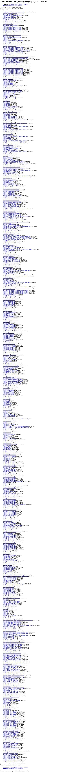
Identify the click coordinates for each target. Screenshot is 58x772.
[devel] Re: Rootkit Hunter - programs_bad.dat (12, 622)
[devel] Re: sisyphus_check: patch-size (10, 719)
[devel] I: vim (5, 156)
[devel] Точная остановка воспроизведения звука (13, 481)
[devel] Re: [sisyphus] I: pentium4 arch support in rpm (13, 671)
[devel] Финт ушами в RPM (8, 634)
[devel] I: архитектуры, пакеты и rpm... (11, 679)
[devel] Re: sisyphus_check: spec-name (10, 731)
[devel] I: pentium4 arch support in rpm (10, 667)
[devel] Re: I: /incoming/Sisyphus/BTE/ (10, 185)
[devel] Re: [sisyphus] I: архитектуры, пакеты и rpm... (14, 750)
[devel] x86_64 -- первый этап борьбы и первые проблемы (15, 119)
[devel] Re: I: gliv (6, 358)
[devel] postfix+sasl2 (7, 517)
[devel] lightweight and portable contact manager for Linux (14, 504)
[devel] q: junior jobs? (7, 356)
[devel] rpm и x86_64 (7, 128)
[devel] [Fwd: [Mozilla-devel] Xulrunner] (11, 330)
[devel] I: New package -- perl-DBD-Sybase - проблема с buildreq (16, 576)
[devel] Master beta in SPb (8, 86)
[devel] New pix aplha (7, 369)
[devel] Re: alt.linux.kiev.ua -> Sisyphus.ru (11, 439)
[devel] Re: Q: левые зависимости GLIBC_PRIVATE (13, 168)
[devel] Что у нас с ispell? (8, 130)
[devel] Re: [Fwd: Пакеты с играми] (10, 13)
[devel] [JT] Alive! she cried (8, 240)
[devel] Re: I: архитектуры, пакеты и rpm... (11, 700)
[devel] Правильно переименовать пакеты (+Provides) (14, 141)
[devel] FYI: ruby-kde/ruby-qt (9, 277)
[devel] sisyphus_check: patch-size (9, 712)
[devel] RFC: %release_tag (8, 755)
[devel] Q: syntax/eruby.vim (8, 580)
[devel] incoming (6, 320)
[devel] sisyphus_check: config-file (10, 717)
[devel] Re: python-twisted (8, 494)
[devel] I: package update (8, 529)
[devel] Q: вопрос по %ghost (8, 371)
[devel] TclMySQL (6, 737)
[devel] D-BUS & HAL (7, 447)
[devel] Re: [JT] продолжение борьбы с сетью (12, 379)
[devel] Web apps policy (7, 386)
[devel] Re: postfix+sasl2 (8, 520)
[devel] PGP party (6, 668)
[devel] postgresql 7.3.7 (7, 556)
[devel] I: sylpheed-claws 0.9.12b (9, 666)
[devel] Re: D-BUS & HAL (8, 452)
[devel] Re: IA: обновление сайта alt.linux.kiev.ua (13, 41)
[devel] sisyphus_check (7, 181)
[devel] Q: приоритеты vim (8, 568)
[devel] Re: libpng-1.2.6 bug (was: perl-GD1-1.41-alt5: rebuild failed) (16, 270)
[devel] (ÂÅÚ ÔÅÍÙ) (7, 152)
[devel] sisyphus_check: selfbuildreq (10, 716)
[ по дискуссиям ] (14, 4)
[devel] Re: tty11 (6, 39)
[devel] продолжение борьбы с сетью (10, 370)
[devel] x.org (5, 596)
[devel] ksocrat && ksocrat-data (9, 736)
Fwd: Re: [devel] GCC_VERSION (9, 355)
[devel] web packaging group (8, 368)
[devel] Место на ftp (7, 445)
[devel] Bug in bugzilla (7, 306)
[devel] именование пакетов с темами (10, 148)
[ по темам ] (20, 4)
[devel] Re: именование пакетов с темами (11, 167)
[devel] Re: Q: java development (9, 325)
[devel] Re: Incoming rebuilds (9, 92)
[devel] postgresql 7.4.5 (7, 557)
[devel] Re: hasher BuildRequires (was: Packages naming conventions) (17, 176)
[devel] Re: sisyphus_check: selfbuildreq (11, 728)
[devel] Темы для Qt (7, 81)
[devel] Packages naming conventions (10, 106)
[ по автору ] (25, 4)
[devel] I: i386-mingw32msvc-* (9, 526)
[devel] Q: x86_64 (6, 96)
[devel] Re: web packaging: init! (9, 395)
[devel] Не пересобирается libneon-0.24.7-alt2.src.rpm (14, 574)
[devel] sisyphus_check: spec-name (10, 711)
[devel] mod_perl (6, 686)
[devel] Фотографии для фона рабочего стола (12, 62)
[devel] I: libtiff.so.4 (7, 563)
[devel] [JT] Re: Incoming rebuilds (9, 17)
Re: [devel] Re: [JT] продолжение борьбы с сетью (13, 380)
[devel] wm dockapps (7, 223)
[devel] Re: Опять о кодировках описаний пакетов (13, 40)
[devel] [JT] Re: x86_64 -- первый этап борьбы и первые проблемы (16, 163)
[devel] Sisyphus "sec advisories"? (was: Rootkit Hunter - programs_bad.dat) (18, 625)
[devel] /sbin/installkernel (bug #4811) (10, 560)
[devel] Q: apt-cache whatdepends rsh (10, 367)
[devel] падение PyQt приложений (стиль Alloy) (13, 52)
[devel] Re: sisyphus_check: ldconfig (10, 745)
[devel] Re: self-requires (7, 174)
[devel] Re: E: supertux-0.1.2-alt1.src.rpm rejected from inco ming (16, 427)
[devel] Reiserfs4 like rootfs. (8, 587)
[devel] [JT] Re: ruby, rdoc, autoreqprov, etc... (12, 260)
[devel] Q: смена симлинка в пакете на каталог (12, 525)
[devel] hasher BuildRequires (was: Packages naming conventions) (16, 175)
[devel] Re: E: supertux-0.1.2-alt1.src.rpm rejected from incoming (16, 418)
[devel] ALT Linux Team (8, 16)
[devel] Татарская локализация (9, 272)
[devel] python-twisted (7, 489)
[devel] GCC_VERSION (8, 314)
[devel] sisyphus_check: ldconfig (9, 713)
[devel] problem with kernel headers (10, 25)
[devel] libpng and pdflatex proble (9, 626)
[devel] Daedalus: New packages (9, 19)
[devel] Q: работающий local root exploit (11, 362)
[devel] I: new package (7, 14)
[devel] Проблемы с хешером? (9, 559)
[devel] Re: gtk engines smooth (9, 187)
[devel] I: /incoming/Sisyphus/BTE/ (10, 173)
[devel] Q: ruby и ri (7, 120)
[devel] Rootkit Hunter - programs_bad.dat (11, 621)
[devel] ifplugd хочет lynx (8, 131)
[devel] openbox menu (7, 498)
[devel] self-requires (7, 121)
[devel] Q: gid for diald (7, 664)
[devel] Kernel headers (7, 385)
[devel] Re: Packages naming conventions (11, 164)
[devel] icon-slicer (6, 617)
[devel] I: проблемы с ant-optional (10, 577)
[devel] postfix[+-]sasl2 (7, 518)
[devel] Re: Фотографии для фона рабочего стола (13, 45)
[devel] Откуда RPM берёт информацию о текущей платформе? (16, 12)
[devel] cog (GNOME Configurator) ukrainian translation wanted (15, 56)
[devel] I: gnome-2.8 (7, 421)
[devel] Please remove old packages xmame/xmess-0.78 (14, 219)
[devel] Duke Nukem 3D (8, 264)
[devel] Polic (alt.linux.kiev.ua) (9, 419)
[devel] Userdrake (6, 458)
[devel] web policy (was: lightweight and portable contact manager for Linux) (18, 620)
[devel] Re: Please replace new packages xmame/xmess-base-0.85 (16, 222)
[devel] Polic (5, 411)
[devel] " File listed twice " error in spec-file (11, 655)
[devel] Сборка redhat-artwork (9, 281)
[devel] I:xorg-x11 (6, 87)
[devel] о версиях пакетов (8, 533)
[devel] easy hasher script (8, 197)
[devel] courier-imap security (8, 347)
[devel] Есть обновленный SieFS (9, 627)
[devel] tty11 (5, 26)
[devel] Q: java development (8, 317)
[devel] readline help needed (8, 651)
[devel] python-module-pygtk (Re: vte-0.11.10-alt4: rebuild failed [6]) (16, 50)
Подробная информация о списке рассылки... (13, 5)
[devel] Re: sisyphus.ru (7, 436)
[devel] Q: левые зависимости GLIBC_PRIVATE (13, 162)
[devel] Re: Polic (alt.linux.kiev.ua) (10, 444)
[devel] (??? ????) (6, 154)
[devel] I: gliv (5, 357)
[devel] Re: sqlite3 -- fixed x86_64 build (11, 190)
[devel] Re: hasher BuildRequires (9, 180)
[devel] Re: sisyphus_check (8, 183)
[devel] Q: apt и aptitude (7, 566)
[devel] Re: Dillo (6, 552)
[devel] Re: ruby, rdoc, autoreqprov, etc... (11, 259)
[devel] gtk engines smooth (8, 143)
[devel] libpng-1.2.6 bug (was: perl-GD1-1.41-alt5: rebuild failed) (16, 216)
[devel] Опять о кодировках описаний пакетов (12, 15)
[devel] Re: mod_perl (7, 699)
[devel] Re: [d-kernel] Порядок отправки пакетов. (13, 573)
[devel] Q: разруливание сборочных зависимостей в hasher (15, 274)
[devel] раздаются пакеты (8, 76)
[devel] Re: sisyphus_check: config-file (10, 754)
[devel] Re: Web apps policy (8, 414)
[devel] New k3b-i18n (7, 279)
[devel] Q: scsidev (6, 388)
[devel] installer (6, 472)
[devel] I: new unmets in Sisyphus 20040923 (11, 598)
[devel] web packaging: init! (8, 390)
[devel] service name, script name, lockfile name (12, 85)
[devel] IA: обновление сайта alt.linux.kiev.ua (12, 27)
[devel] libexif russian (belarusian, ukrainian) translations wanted (15, 632)
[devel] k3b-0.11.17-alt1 (7, 698)
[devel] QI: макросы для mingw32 (10, 451)
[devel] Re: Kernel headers (8, 391)
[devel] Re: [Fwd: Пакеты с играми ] (10, 59)
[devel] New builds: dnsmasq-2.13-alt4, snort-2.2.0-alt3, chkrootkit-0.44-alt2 (18, 238)
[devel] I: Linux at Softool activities (10, 639)
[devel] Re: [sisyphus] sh (8, 706)
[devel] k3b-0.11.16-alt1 (7, 570)
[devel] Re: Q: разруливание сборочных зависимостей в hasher (15, 275)
